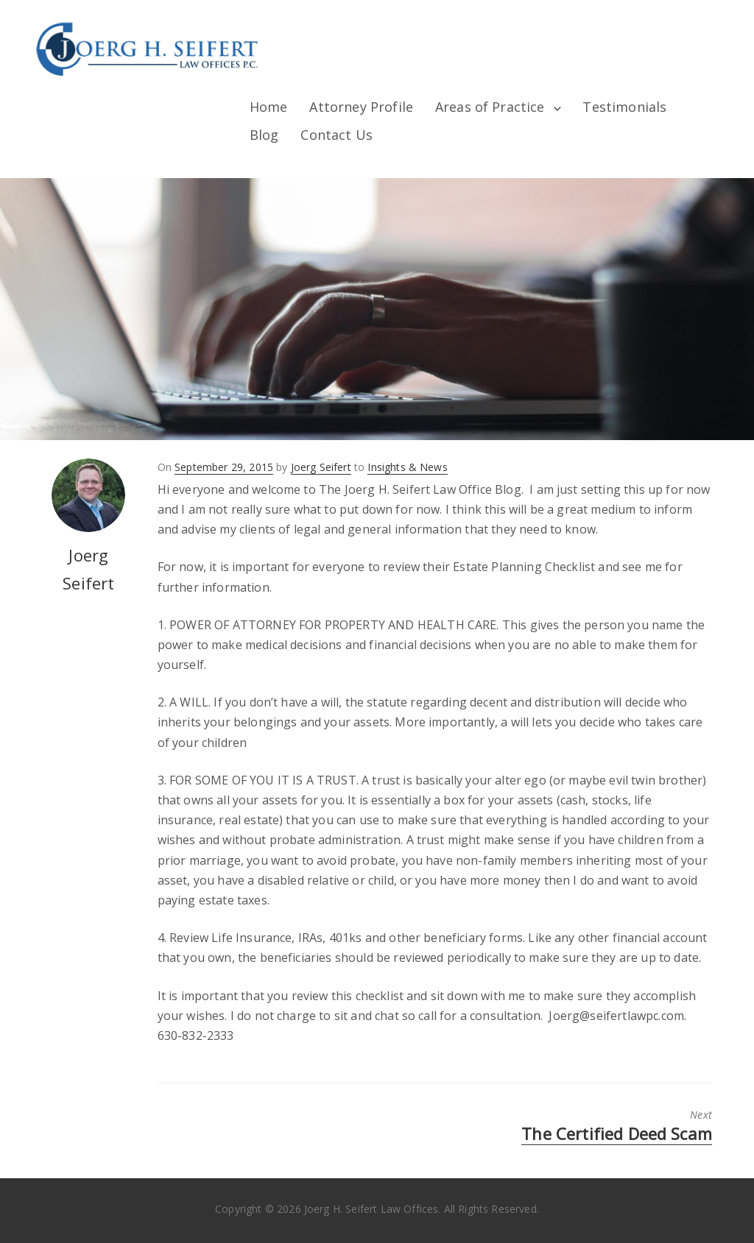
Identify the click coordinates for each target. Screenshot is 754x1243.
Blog (264, 135)
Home (269, 107)
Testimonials (624, 107)
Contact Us (336, 135)
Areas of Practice (490, 107)
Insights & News (407, 467)
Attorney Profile (361, 107)
